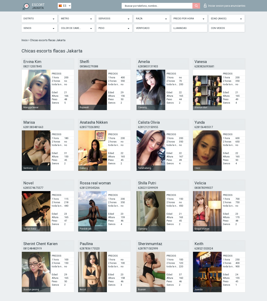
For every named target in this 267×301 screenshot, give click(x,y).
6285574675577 (33, 188)
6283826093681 (204, 66)
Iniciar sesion (224, 5)
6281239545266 (90, 188)
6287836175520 (90, 248)
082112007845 (32, 66)
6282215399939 (148, 188)
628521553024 (204, 248)
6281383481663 (33, 127)
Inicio (25, 40)
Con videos (218, 28)
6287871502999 (148, 248)
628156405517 (204, 127)
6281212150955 (148, 127)
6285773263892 (90, 127)
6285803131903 (148, 66)
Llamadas (180, 28)
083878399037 (204, 188)
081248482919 (32, 248)
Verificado (143, 28)
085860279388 (89, 66)
